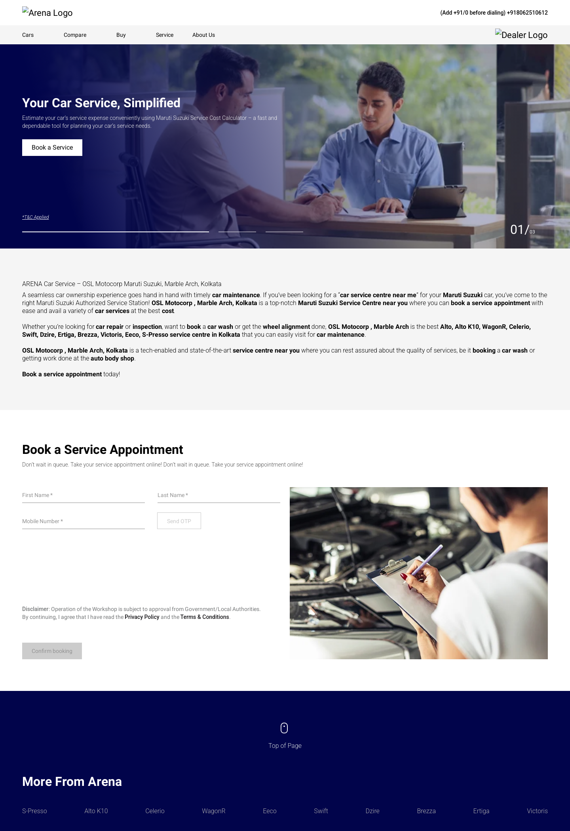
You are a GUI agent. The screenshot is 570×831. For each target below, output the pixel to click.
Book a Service (52, 147)
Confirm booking (52, 651)
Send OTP (179, 521)
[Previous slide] (502, 229)
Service (164, 35)
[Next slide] (543, 229)
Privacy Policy (142, 617)
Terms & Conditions (204, 617)
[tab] (115, 231)
